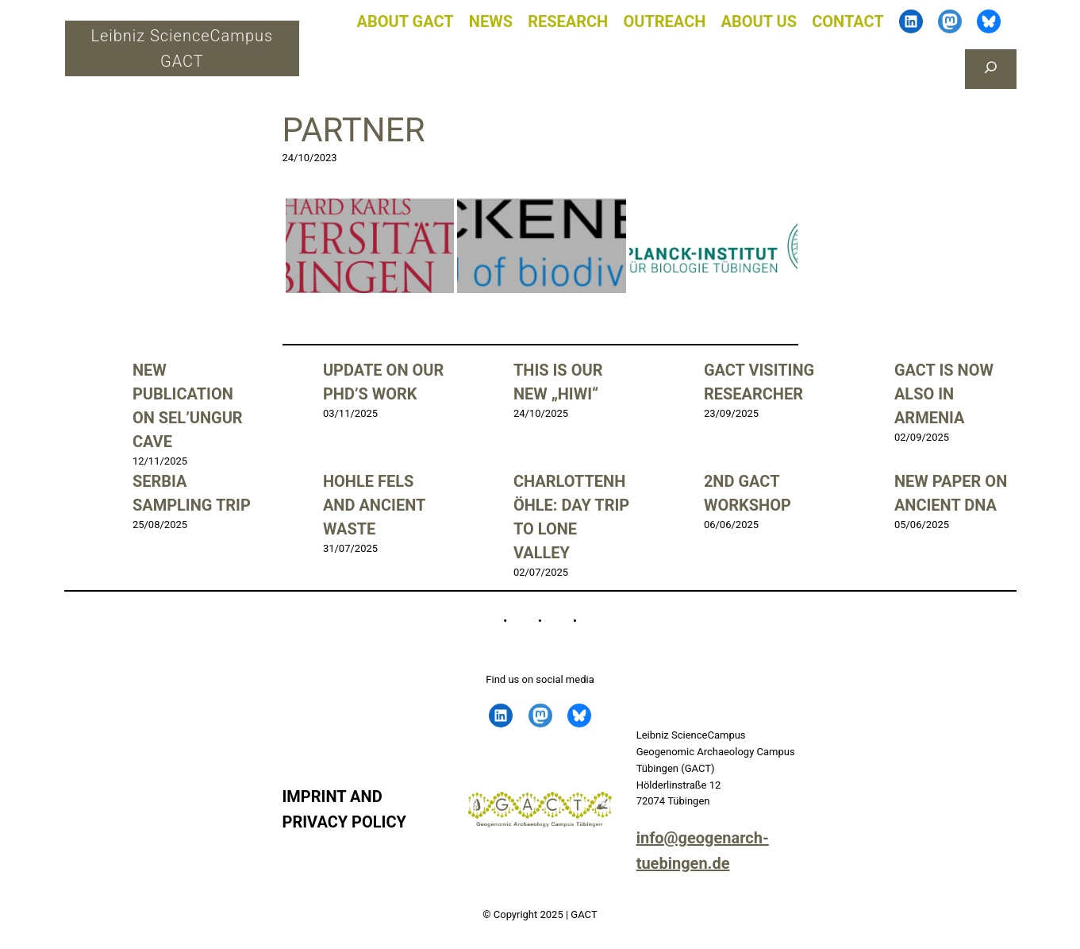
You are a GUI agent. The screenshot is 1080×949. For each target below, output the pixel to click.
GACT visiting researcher (759, 382)
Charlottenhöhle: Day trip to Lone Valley (571, 517)
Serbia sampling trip (192, 493)
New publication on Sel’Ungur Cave (188, 406)
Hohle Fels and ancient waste (374, 505)
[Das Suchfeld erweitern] (991, 69)
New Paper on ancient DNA (950, 493)
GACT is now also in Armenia (944, 394)
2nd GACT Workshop (747, 493)
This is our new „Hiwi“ (558, 382)
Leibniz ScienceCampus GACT (181, 48)
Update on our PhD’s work (383, 382)
